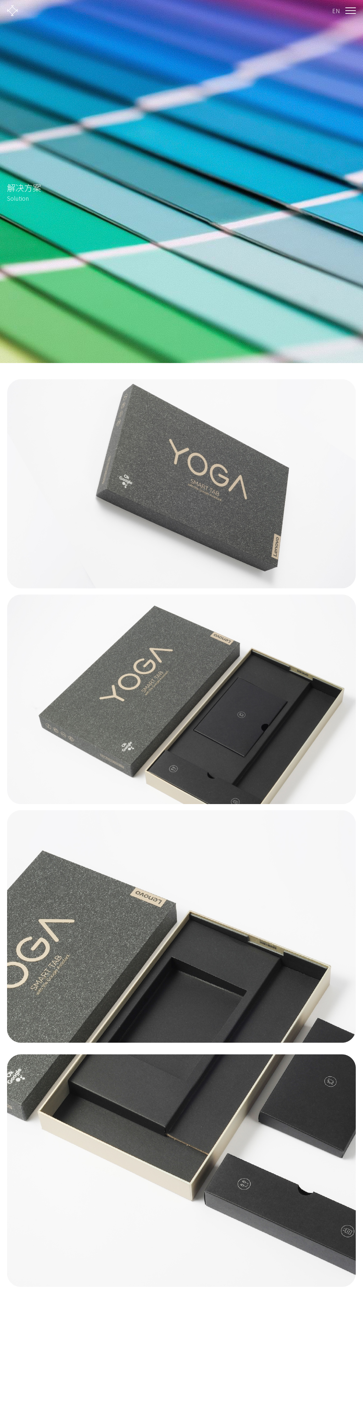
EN (336, 10)
